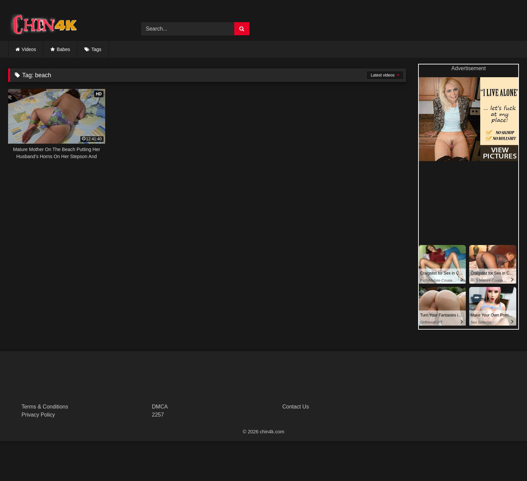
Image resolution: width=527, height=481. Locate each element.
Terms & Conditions (45, 407)
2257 (158, 415)
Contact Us (295, 407)
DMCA (160, 407)
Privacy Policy (38, 415)
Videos (29, 49)
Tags (96, 49)
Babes (63, 49)
